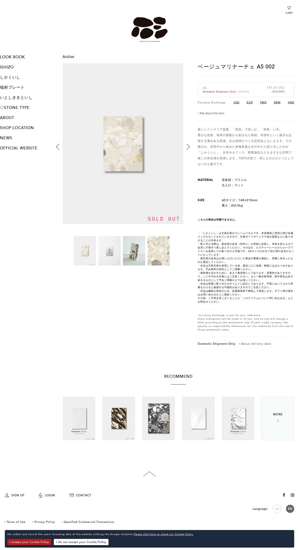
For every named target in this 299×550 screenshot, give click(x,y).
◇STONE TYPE (15, 107)
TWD (263, 102)
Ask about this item (212, 113)
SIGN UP (14, 495)
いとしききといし (16, 97)
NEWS (6, 138)
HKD (291, 102)
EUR (250, 102)
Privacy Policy (44, 521)
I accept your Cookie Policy (29, 542)
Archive (68, 56)
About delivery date (256, 343)
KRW (277, 102)
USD (236, 102)
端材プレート (12, 87)
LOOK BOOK (12, 57)
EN (290, 508)
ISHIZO (7, 67)
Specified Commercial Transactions (89, 521)
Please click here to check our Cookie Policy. (164, 534)
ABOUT (7, 117)
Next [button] (188, 147)
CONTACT (80, 495)
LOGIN (47, 495)
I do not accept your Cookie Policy (81, 542)
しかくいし (10, 77)
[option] (123, 149)
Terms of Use (16, 521)
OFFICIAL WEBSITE (19, 148)
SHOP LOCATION (17, 128)
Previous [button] (58, 147)
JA (277, 508)
